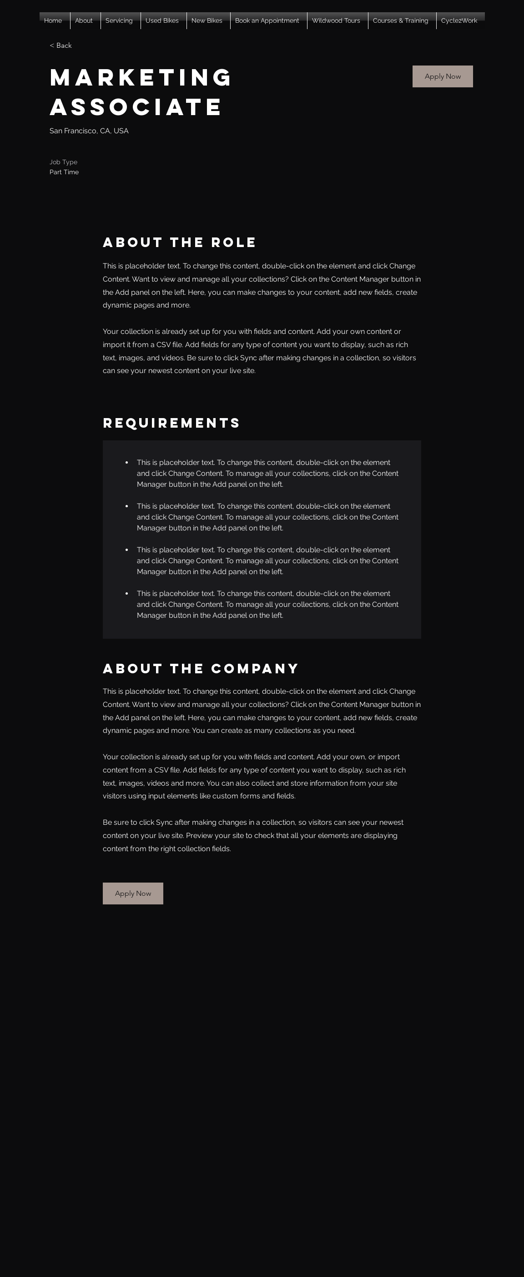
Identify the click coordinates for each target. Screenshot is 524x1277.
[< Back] (82, 46)
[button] (86, 20)
